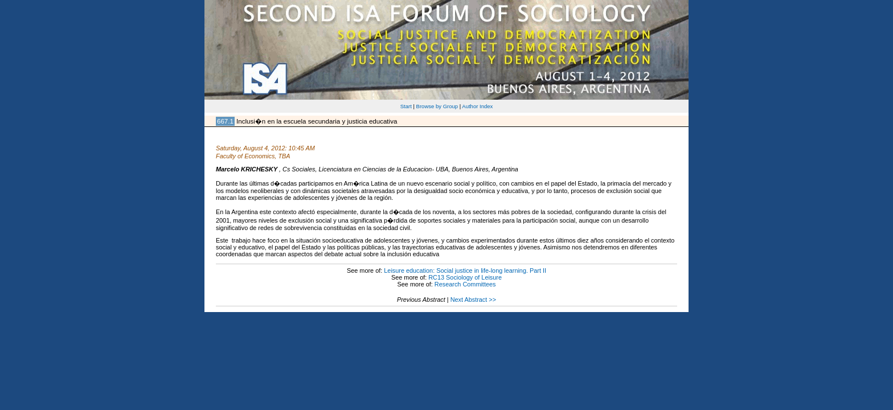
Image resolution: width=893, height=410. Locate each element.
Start (406, 106)
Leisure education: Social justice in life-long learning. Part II (465, 270)
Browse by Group (437, 106)
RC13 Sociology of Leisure (465, 277)
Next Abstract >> (473, 299)
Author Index (477, 106)
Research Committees (465, 284)
